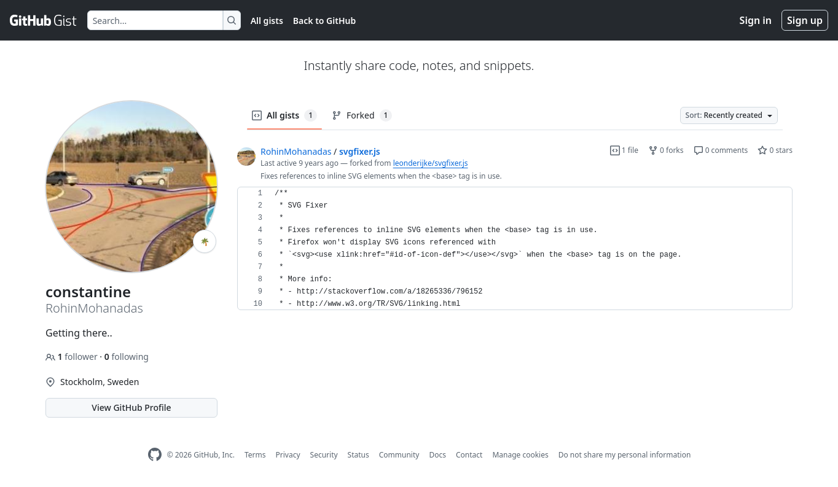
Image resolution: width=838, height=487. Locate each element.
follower (72, 356)
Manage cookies (520, 455)
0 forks (666, 150)
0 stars (775, 150)
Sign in (756, 20)
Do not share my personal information (624, 455)
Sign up (805, 20)
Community (399, 455)
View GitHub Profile (131, 407)
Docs (437, 455)
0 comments (721, 150)
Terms (255, 455)
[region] (515, 248)
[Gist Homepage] (43, 20)
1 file (624, 150)
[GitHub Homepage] (154, 454)
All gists (267, 20)
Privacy (288, 455)
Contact (469, 455)
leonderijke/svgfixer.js (430, 163)
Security (324, 455)
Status (358, 455)
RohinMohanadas (295, 151)
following (126, 356)
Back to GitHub (324, 20)
